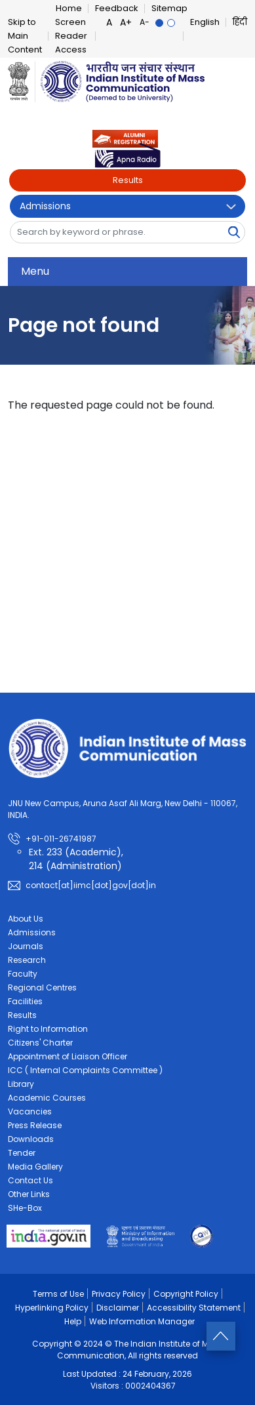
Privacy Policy (119, 1293)
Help (72, 1321)
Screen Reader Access (71, 36)
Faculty (22, 973)
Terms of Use (58, 1293)
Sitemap (169, 8)
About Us (25, 918)
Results (128, 180)
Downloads (31, 1139)
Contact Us (30, 1180)
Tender (21, 1152)
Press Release (35, 1125)
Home (69, 8)
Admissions (45, 206)
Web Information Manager (142, 1321)
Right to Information (48, 1028)
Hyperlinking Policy (51, 1307)
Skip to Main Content (25, 36)
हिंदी (240, 22)
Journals (25, 946)
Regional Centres (42, 987)
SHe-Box (25, 1207)
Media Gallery (35, 1166)
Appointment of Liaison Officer (67, 1056)
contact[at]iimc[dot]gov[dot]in (91, 885)
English (205, 22)
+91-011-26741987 (61, 838)
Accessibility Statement (194, 1307)
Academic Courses (47, 1097)
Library (21, 1083)
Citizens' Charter (40, 1042)
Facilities (25, 1001)
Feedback (116, 8)
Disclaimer (117, 1307)
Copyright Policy (185, 1293)
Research (27, 960)
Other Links (29, 1194)
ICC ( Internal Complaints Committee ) (85, 1070)
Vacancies (30, 1111)
